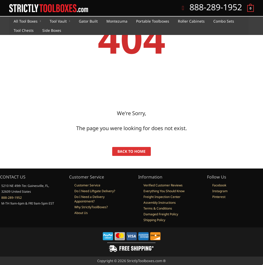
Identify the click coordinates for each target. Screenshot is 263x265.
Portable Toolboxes (146, 21)
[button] (183, 8)
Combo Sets (215, 21)
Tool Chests (23, 30)
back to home (131, 151)
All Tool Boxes (25, 21)
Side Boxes (49, 30)
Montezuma (112, 21)
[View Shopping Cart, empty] (250, 8)
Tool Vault (56, 21)
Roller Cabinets (184, 21)
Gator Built (84, 21)
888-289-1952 (11, 197)
